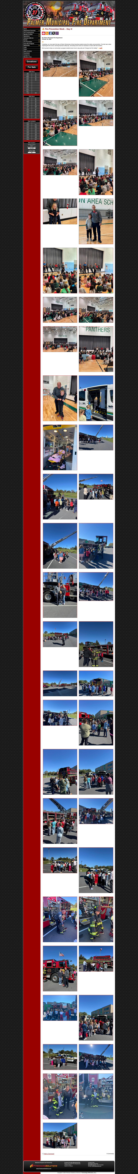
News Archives (27, 51)
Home (25, 28)
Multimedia (26, 45)
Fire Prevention (27, 41)
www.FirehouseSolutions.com (43, 1168)
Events (25, 40)
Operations (26, 36)
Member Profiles (28, 34)
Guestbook (26, 53)
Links (25, 47)
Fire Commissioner (28, 32)
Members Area (27, 57)
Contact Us (26, 55)
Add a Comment (49, 1154)
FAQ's (25, 49)
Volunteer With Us (28, 38)
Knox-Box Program (28, 43)
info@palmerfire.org (96, 1166)
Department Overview (29, 30)
